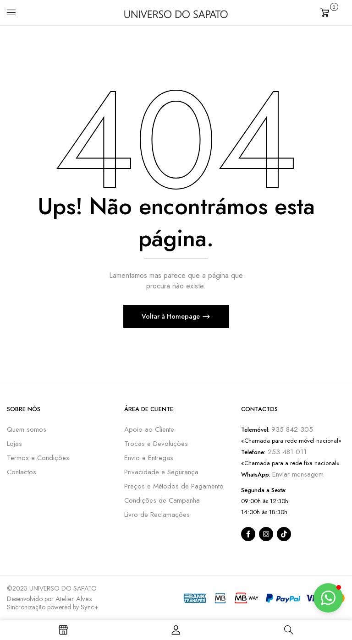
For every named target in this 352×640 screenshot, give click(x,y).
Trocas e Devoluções (156, 444)
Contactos (21, 472)
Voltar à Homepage (172, 316)
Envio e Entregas (148, 458)
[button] (332, 11)
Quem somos (26, 429)
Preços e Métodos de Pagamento (174, 486)
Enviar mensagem (298, 474)
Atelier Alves (73, 599)
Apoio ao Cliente (149, 429)
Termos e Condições (38, 458)
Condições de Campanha (162, 500)
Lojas (14, 444)
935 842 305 (292, 429)
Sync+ (90, 607)
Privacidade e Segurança (161, 472)
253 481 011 (286, 452)
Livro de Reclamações (157, 515)
